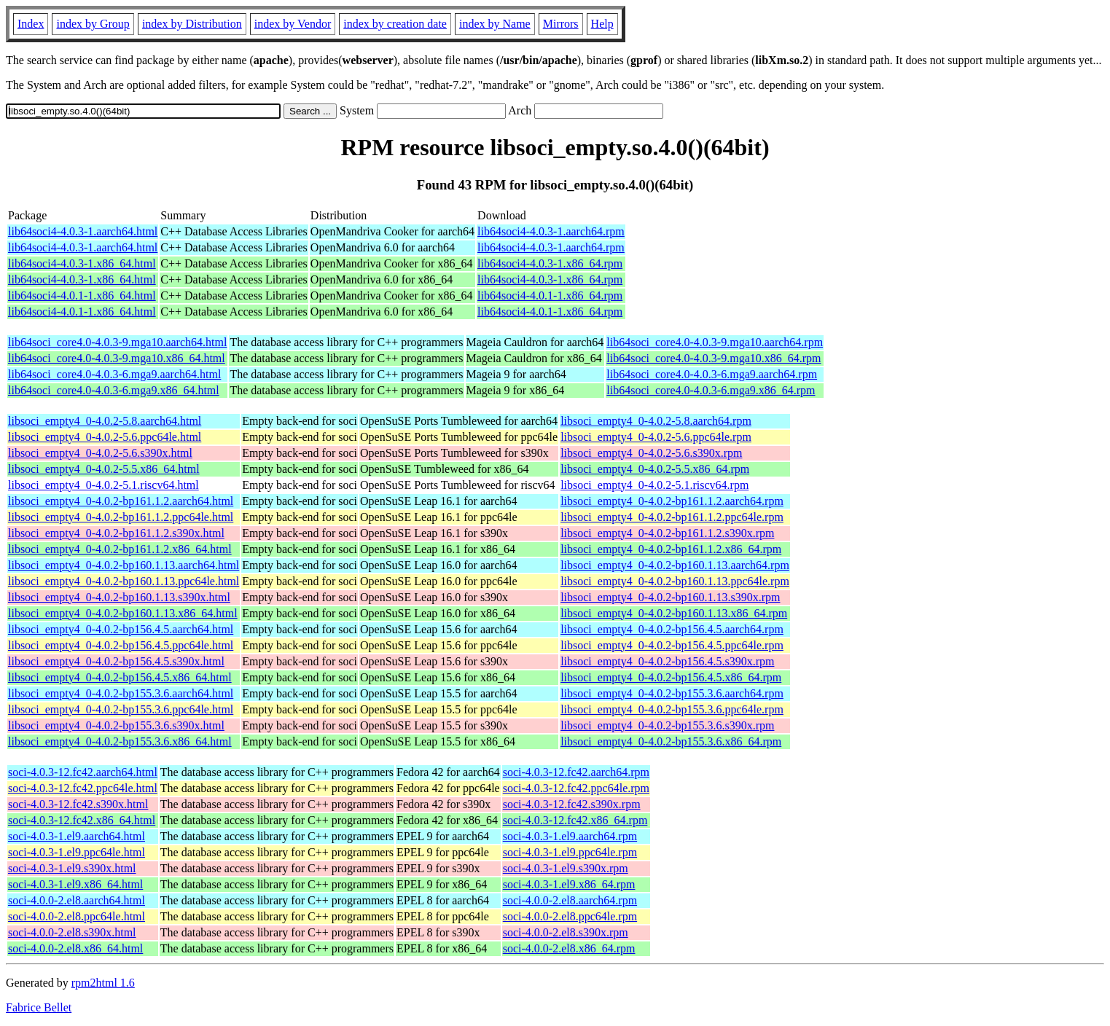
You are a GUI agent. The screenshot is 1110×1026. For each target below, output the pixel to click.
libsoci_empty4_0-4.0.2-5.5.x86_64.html (104, 469)
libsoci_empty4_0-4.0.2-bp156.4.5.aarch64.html (120, 629)
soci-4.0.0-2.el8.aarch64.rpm (570, 900)
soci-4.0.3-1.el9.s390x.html (72, 868)
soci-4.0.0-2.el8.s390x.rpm (565, 932)
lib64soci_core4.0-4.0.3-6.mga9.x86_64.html (113, 390)
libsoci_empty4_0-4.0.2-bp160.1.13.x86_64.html (123, 613)
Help (602, 23)
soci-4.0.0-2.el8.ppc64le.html (76, 916)
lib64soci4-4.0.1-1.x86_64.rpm (549, 295)
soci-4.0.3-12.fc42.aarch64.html (82, 772)
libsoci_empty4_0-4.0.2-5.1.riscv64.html (103, 485)
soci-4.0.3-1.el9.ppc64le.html (76, 852)
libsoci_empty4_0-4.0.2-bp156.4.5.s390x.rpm (667, 661)
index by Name (495, 23)
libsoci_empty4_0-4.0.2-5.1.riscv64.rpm (654, 485)
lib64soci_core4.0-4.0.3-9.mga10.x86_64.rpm (713, 358)
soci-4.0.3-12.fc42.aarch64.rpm (576, 772)
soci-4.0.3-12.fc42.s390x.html (78, 804)
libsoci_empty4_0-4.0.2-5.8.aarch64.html (104, 421)
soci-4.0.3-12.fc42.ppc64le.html (82, 788)
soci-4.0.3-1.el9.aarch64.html (76, 836)
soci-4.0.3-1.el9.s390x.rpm (565, 868)
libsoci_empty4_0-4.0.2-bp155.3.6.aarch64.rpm (671, 693)
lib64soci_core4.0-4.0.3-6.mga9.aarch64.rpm (711, 374)
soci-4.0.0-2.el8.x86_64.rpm (569, 948)
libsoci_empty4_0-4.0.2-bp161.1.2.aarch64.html (120, 501)
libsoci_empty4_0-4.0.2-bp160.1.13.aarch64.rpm (674, 565)
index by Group (92, 23)
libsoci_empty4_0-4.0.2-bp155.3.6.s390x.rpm (667, 725)
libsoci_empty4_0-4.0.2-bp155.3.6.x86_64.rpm (670, 741)
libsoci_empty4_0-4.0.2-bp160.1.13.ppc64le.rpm (674, 581)
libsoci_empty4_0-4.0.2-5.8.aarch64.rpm (655, 421)
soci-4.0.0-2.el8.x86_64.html (75, 948)
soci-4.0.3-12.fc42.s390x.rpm (572, 804)
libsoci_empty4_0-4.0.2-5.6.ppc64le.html (104, 437)
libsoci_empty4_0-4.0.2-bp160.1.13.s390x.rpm (670, 597)
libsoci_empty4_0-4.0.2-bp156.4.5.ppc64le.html (120, 645)
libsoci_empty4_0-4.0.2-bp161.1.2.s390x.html (116, 533)
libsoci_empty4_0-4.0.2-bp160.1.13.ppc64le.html (123, 581)
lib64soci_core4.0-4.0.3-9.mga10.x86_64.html (116, 358)
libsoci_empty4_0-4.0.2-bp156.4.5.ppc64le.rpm (671, 645)
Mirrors (561, 23)
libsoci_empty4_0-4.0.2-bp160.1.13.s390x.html (119, 597)
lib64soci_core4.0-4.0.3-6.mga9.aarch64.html (114, 374)
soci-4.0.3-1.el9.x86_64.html (75, 884)
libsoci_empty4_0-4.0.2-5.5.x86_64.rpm (654, 469)
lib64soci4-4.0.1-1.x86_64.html (82, 295)
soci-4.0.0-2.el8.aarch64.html (76, 900)
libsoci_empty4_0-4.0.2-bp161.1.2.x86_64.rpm (670, 549)
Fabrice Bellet (38, 1007)
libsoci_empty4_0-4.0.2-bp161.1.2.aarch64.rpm (671, 501)
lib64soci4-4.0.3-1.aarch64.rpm (551, 231)
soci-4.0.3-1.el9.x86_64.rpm (569, 884)
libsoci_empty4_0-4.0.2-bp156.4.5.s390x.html (116, 661)
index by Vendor (292, 23)
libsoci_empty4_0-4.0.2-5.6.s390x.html (100, 453)
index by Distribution (192, 23)
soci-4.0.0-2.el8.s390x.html (72, 932)
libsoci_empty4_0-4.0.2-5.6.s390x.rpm (651, 453)
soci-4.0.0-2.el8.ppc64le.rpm (570, 916)
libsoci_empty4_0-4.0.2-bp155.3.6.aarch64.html (120, 693)
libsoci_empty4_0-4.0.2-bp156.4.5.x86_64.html (120, 677)
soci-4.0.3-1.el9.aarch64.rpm (570, 836)
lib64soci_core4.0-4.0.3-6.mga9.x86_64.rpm (710, 390)
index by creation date (395, 23)
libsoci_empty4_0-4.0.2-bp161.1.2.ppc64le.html (120, 517)
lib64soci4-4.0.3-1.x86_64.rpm (549, 263)
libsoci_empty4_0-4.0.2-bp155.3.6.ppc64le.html (120, 709)
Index (30, 23)
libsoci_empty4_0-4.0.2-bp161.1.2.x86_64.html (120, 549)
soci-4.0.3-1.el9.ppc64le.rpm (570, 852)
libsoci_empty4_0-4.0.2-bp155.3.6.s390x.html (116, 725)
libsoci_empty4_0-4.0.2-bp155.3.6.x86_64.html (120, 741)
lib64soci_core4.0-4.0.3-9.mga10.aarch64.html (117, 342)
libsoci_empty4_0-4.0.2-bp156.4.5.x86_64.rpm (670, 677)
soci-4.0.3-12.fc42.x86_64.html (81, 820)
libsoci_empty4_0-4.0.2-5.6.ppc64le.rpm (655, 437)
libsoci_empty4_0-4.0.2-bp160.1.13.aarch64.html (123, 565)
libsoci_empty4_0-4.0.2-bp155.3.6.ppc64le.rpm (671, 709)
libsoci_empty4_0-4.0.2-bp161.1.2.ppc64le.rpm (671, 517)
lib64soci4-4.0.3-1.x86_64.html (82, 263)
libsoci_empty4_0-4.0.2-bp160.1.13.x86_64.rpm (673, 613)
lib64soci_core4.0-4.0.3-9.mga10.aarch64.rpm (714, 342)
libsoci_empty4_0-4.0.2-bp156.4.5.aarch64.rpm (671, 629)
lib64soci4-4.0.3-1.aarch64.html (82, 231)
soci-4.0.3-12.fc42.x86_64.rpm (575, 820)
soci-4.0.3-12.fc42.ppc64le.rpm (576, 788)
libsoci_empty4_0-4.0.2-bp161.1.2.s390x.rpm (667, 533)
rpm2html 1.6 (103, 982)
